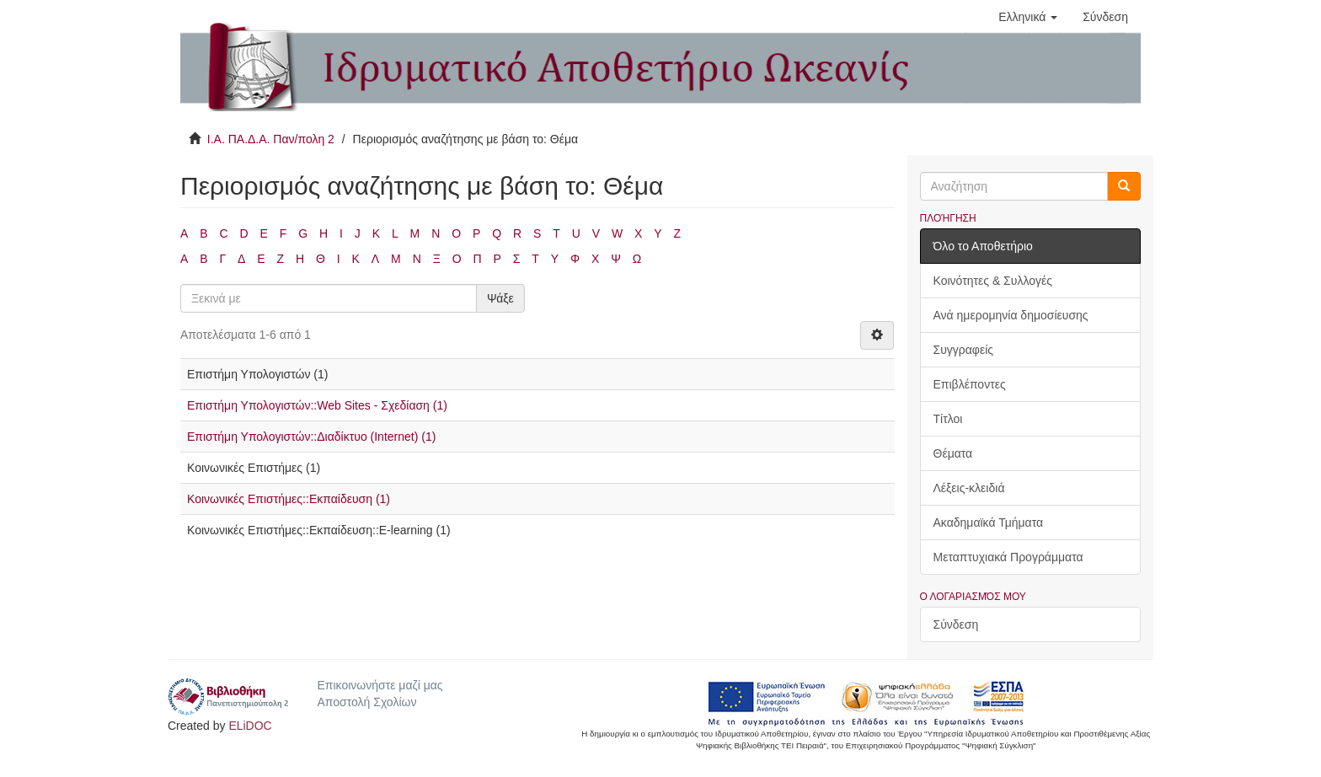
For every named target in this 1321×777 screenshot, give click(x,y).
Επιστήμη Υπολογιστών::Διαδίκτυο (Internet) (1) (311, 436)
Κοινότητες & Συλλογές (992, 280)
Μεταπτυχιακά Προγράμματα (1008, 557)
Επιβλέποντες (969, 384)
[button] (1028, 17)
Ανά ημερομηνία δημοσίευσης (1010, 315)
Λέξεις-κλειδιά (969, 488)
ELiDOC (249, 725)
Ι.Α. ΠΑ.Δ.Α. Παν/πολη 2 (270, 139)
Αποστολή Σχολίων (366, 702)
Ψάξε (500, 298)
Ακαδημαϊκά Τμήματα (988, 522)
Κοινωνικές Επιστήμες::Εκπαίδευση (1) (288, 499)
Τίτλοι (948, 419)
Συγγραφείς (963, 349)
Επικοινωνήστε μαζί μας (379, 685)
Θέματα (953, 453)
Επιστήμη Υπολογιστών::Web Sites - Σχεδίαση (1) (317, 405)
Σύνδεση (956, 624)
